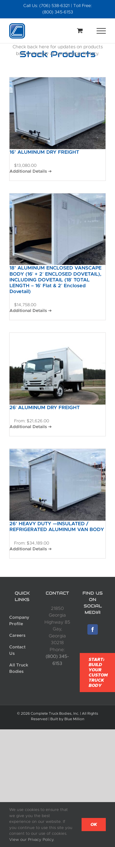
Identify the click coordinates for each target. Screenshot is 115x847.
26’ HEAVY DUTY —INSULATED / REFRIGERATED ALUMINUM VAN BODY (57, 526)
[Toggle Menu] (101, 31)
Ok (93, 824)
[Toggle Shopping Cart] (80, 30)
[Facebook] (92, 629)
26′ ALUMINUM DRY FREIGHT (45, 407)
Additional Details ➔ (31, 171)
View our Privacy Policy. (31, 839)
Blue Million (74, 719)
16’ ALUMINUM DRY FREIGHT (44, 152)
